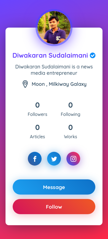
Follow (54, 206)
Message (54, 187)
